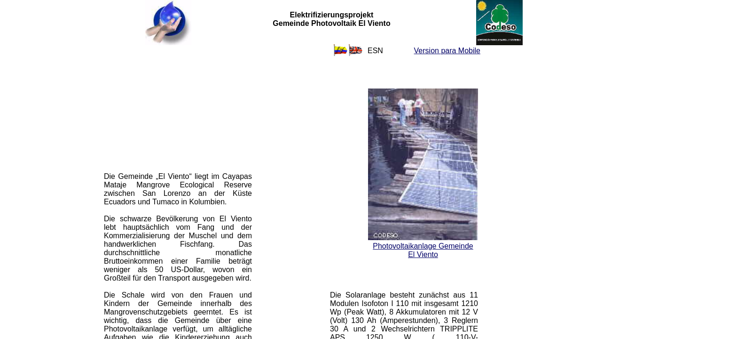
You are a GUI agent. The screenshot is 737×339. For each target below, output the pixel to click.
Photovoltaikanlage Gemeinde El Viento (423, 250)
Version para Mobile (447, 51)
